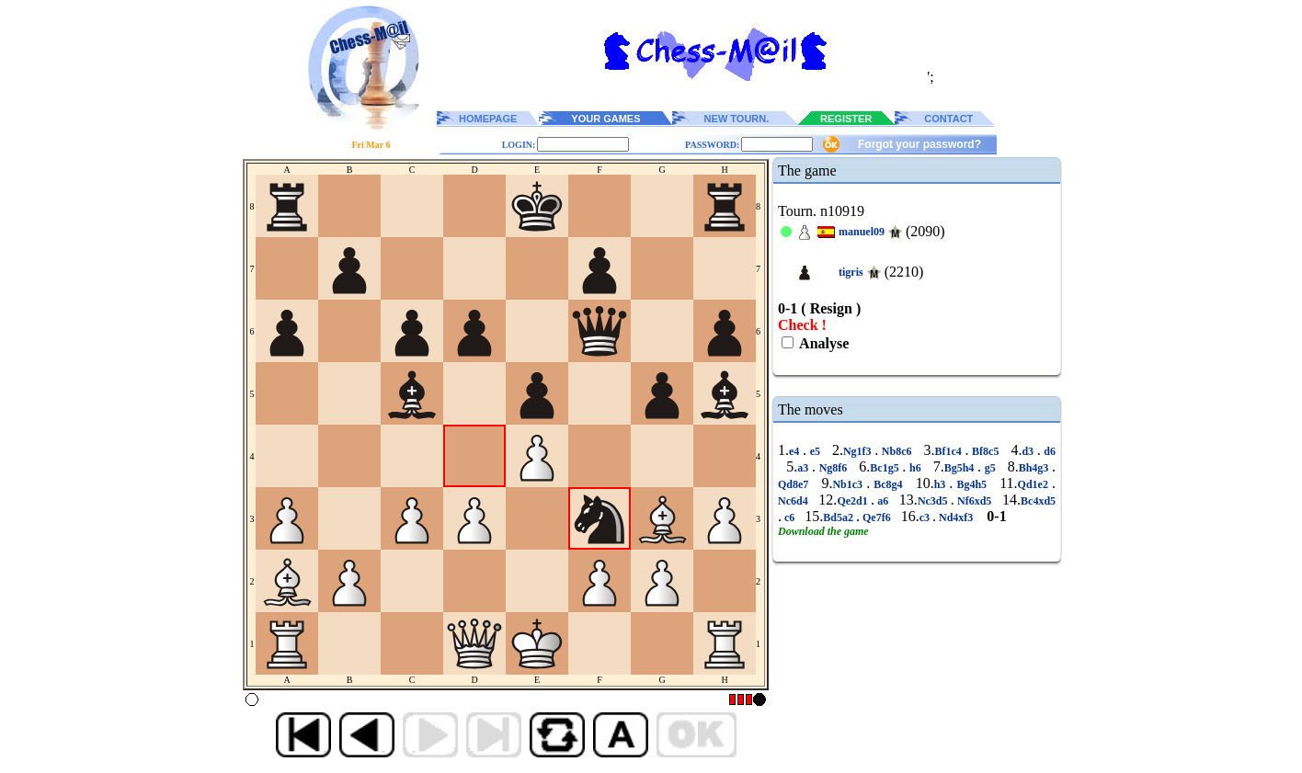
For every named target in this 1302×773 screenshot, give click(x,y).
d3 (1029, 451)
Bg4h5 (971, 484)
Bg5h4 (960, 467)
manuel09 (862, 231)
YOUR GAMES (605, 118)
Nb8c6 (896, 451)
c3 (925, 517)
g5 (990, 467)
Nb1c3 (849, 484)
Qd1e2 (1035, 484)
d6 (1048, 451)
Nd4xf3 (956, 517)
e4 (796, 451)
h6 (915, 467)
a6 (882, 500)
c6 (789, 517)
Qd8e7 (795, 484)
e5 (815, 451)
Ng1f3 (858, 451)
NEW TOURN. (737, 118)
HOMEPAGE (488, 118)
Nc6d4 (794, 500)
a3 (804, 467)
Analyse (822, 343)
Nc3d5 (934, 500)
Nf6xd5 (974, 500)
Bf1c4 (949, 451)
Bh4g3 (1035, 467)
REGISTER (846, 118)
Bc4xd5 (1038, 500)
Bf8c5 (985, 451)
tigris (851, 272)
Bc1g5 (886, 467)
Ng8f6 (833, 467)
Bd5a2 (839, 517)
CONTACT (948, 118)
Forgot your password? (919, 144)
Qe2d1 (854, 500)
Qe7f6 (877, 517)
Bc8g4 (888, 484)
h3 (942, 484)
